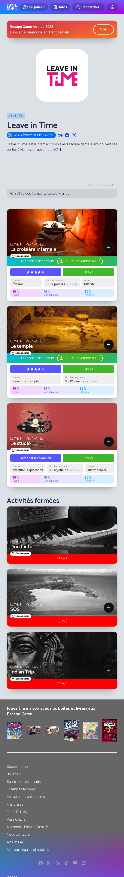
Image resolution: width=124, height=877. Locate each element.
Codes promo (17, 767)
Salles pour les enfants (24, 782)
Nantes (17, 116)
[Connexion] (112, 7)
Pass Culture (16, 819)
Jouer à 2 (14, 774)
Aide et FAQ (15, 842)
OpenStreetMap (108, 185)
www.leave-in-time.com (30, 135)
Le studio (20, 443)
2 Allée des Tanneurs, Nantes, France (41, 193)
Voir (103, 29)
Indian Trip (22, 672)
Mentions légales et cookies (28, 850)
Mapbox (94, 185)
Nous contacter (18, 834)
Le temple (21, 346)
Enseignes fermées (21, 789)
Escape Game (12, 6)
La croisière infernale (33, 249)
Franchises (15, 804)
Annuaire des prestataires (26, 797)
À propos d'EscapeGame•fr (27, 827)
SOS (15, 609)
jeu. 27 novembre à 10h (82, 261)
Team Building (17, 812)
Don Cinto (21, 547)
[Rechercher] (88, 7)
